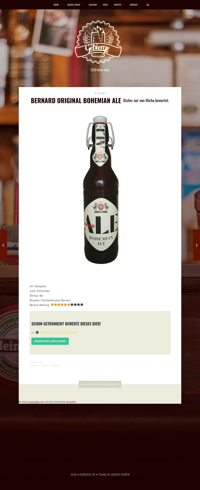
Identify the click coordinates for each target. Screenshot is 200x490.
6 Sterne (35, 362)
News (105, 4)
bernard (34, 365)
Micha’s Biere (73, 4)
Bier (33, 332)
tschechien (55, 365)
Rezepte (117, 4)
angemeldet (34, 401)
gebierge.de (87, 475)
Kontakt (134, 4)
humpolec (44, 365)
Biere (56, 4)
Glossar (93, 4)
